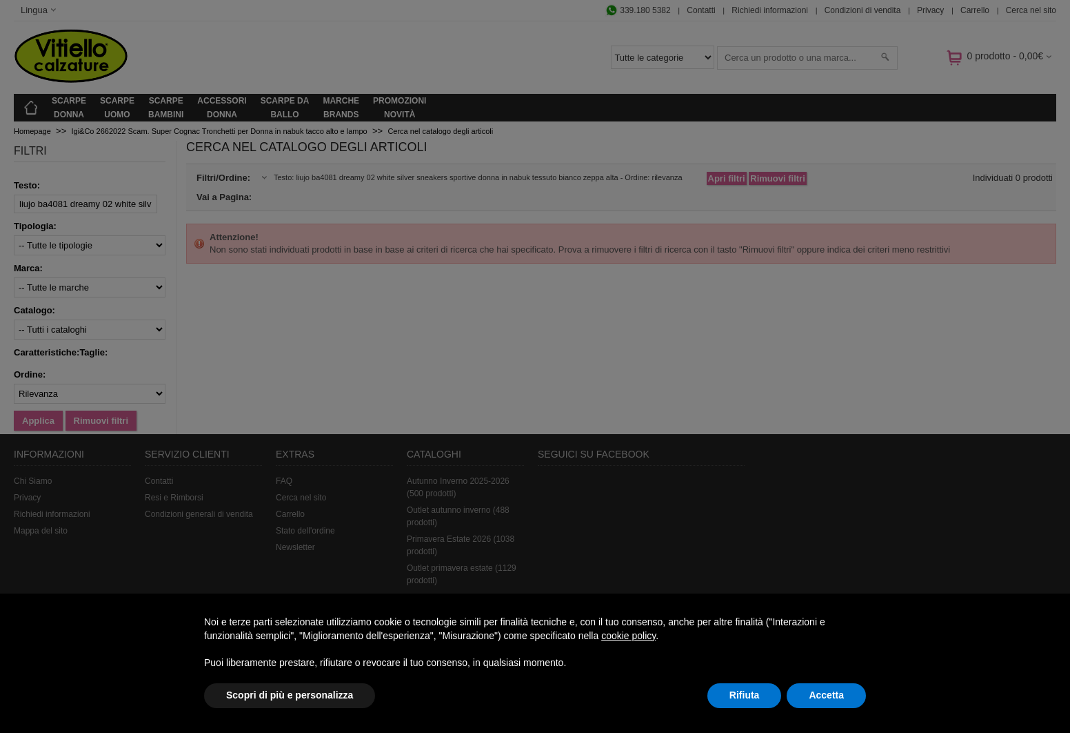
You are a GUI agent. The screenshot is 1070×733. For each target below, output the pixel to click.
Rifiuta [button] (744, 695)
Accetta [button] (826, 695)
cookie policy (628, 635)
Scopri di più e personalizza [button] (289, 695)
